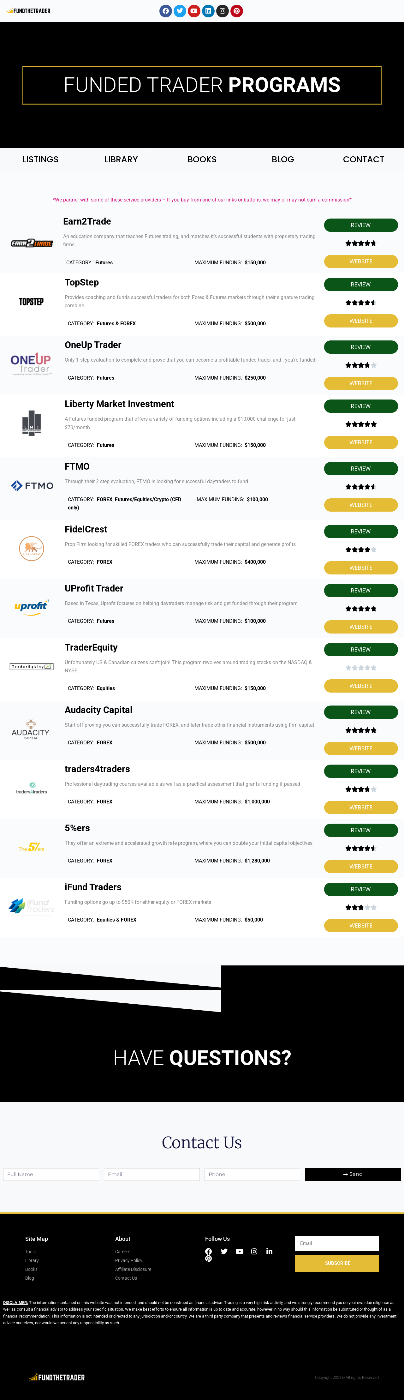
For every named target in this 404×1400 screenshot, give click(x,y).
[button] (361, 225)
